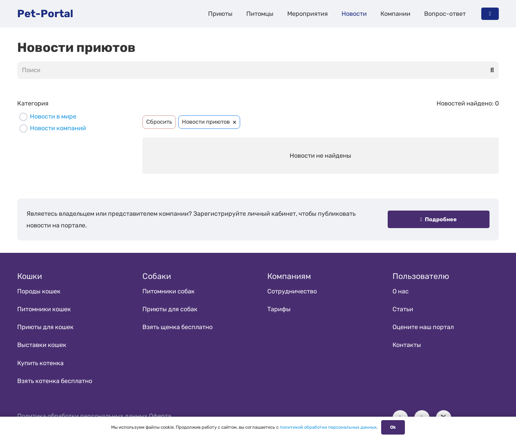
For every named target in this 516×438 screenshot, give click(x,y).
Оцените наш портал (423, 327)
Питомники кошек (44, 309)
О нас (401, 291)
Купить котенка (40, 363)
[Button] (490, 14)
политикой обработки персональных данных (328, 427)
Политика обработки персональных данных (82, 416)
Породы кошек (39, 291)
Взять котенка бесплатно (54, 381)
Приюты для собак (169, 309)
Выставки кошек (41, 345)
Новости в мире (53, 116)
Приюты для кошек (45, 327)
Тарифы (279, 309)
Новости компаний (58, 128)
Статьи (403, 309)
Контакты (407, 345)
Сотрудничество (292, 291)
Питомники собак (168, 291)
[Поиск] (258, 70)
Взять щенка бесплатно (177, 327)
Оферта (160, 416)
